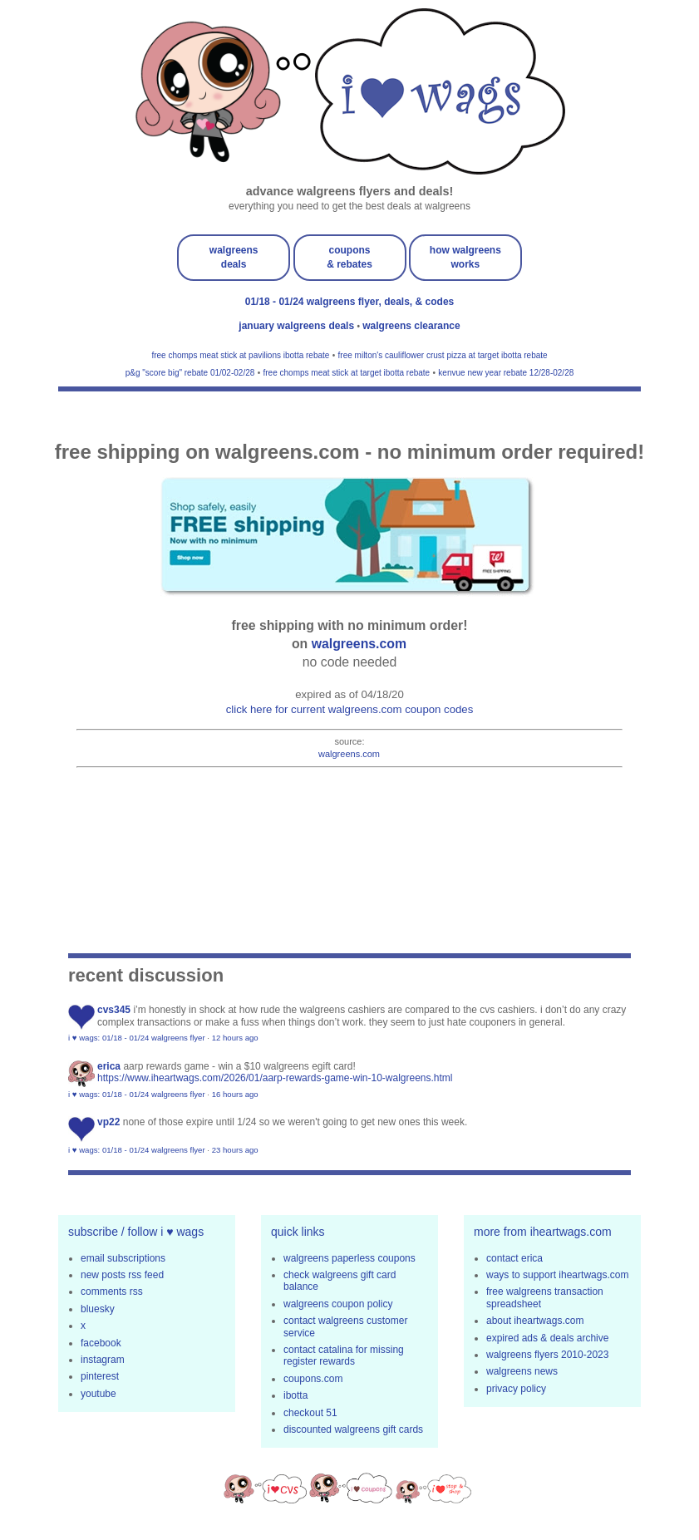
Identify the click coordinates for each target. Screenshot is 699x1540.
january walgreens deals (298, 326)
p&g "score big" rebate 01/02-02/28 (190, 372)
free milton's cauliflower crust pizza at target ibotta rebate (443, 355)
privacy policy (516, 1389)
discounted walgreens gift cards (353, 1429)
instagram (103, 1359)
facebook (101, 1343)
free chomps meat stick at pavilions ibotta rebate (240, 355)
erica (109, 1066)
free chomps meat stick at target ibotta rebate (347, 372)
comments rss (112, 1291)
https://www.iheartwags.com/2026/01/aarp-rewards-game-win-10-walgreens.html (275, 1078)
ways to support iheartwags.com (557, 1275)
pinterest (100, 1376)
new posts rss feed (122, 1275)
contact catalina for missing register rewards (343, 1355)
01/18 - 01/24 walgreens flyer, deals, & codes (349, 302)
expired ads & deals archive (547, 1338)
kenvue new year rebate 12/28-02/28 (505, 372)
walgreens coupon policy (337, 1304)
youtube (98, 1394)
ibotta (295, 1395)
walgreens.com (359, 644)
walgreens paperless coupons (349, 1258)
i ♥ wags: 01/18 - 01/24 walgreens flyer (136, 1037)
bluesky (98, 1309)
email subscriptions (123, 1258)
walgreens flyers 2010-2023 (547, 1354)
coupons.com (312, 1379)
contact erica (514, 1258)
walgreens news (522, 1371)
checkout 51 (310, 1413)
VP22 (108, 1122)
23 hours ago (235, 1149)
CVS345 (113, 1010)
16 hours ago (235, 1094)
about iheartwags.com (534, 1320)
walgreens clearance (411, 326)
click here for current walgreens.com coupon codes (350, 709)
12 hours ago (235, 1037)
